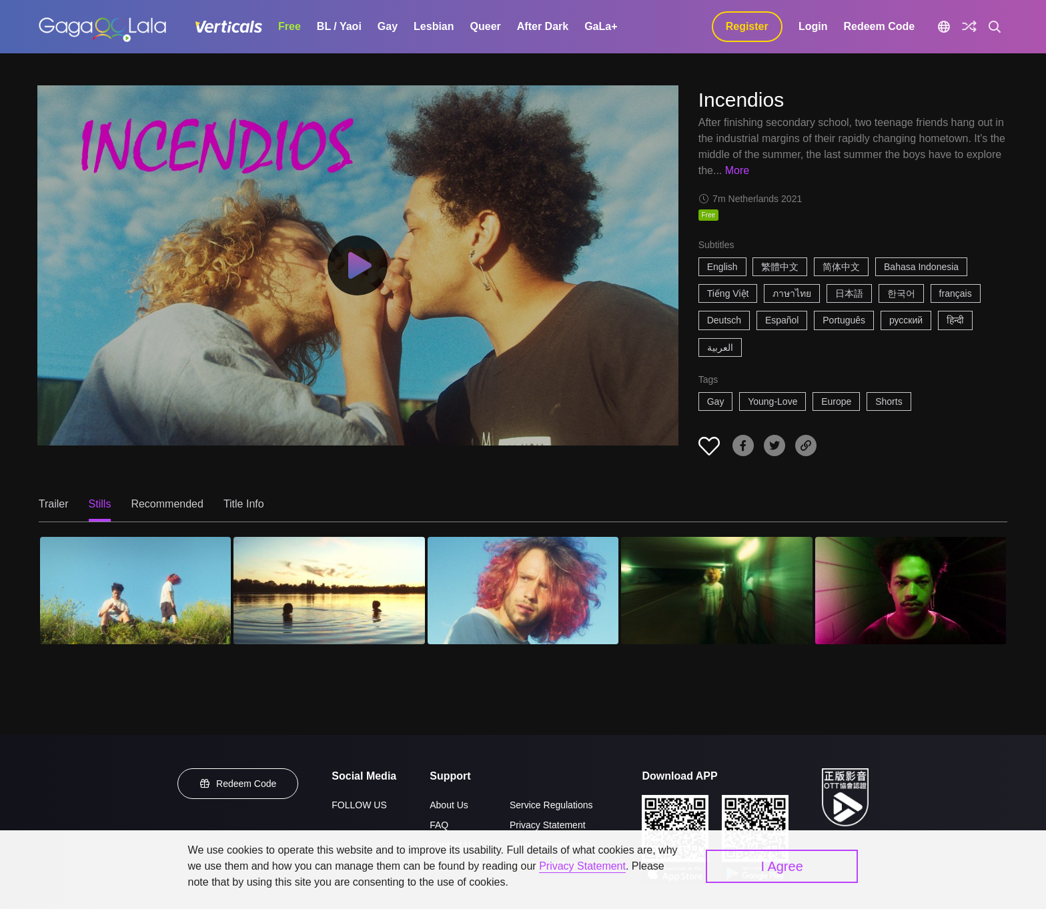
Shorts (888, 401)
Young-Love (772, 401)
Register (747, 26)
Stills (100, 504)
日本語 (849, 293)
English (722, 266)
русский (906, 320)
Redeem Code (879, 26)
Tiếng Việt (728, 293)
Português (844, 320)
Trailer (54, 504)
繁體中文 (780, 266)
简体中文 (841, 266)
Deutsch (724, 320)
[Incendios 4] (716, 590)
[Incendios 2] (328, 590)
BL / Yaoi (339, 26)
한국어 (901, 293)
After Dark (542, 26)
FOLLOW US (359, 805)
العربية (720, 347)
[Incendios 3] (523, 590)
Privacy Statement (548, 825)
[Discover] (969, 26)
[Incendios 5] (910, 590)
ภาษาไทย (791, 293)
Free (289, 26)
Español (782, 320)
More (737, 170)
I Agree (781, 866)
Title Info (243, 504)
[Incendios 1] (135, 590)
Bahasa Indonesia (921, 266)
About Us (449, 805)
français (955, 293)
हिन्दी (955, 320)
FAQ (439, 825)
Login (813, 26)
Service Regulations (551, 805)
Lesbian (434, 26)
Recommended (167, 504)
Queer (485, 26)
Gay (388, 26)
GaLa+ (600, 26)
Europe (836, 401)
